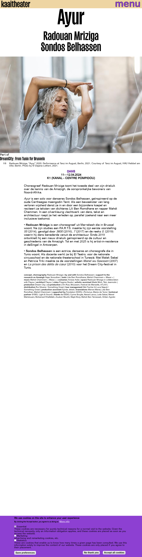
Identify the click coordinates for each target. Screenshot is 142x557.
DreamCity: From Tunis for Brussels (22, 159)
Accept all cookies (114, 552)
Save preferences (25, 553)
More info (64, 521)
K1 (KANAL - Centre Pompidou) (71, 178)
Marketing (22, 535)
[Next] (138, 105)
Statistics (22, 540)
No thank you (91, 552)
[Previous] (4, 105)
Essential (21, 526)
